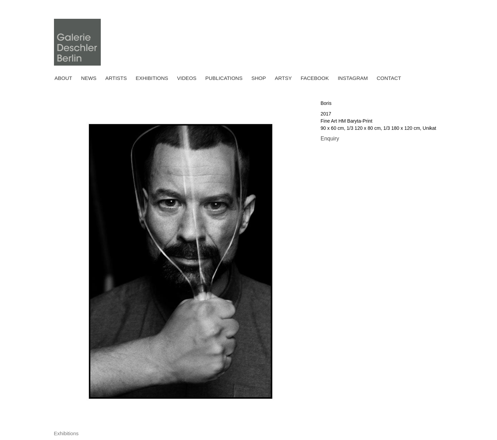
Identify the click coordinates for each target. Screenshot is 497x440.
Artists (116, 78)
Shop (258, 78)
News (88, 78)
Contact (389, 78)
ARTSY (283, 78)
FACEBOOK (315, 78)
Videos (186, 78)
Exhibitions (152, 78)
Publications (224, 78)
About (63, 78)
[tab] (66, 434)
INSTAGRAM (353, 78)
